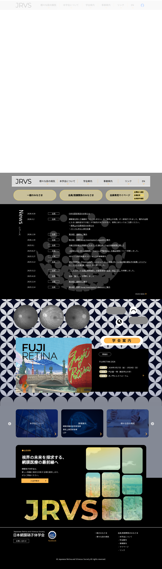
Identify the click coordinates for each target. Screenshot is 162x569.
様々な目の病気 (47, 181)
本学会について (67, 181)
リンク (128, 181)
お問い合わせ (21, 541)
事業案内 (108, 181)
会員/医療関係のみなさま (81, 195)
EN (143, 181)
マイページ (124, 546)
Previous (18, 365)
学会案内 (87, 181)
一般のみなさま (35, 195)
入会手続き (34, 480)
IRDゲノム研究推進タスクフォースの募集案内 (87, 256)
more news (141, 293)
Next (152, 423)
